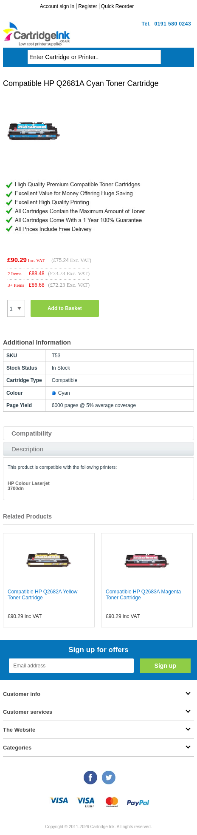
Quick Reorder (117, 6)
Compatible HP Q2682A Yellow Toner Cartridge (43, 595)
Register (87, 6)
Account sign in (57, 6)
